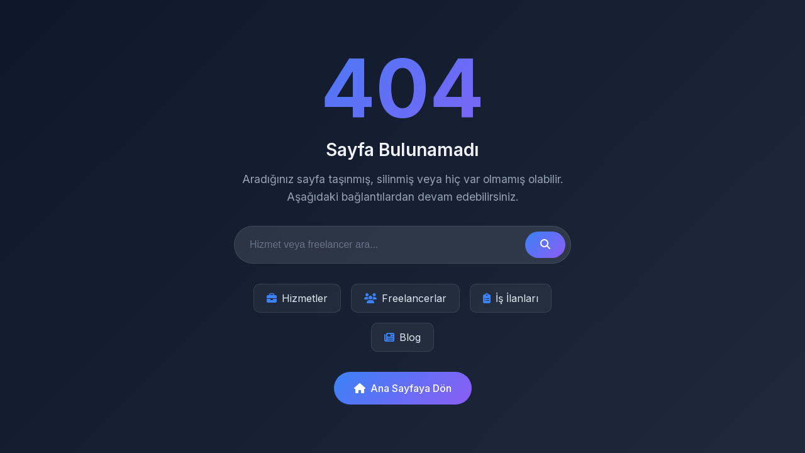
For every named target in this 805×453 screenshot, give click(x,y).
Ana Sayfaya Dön (403, 388)
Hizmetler (297, 298)
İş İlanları (510, 298)
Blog (402, 337)
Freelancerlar (405, 298)
